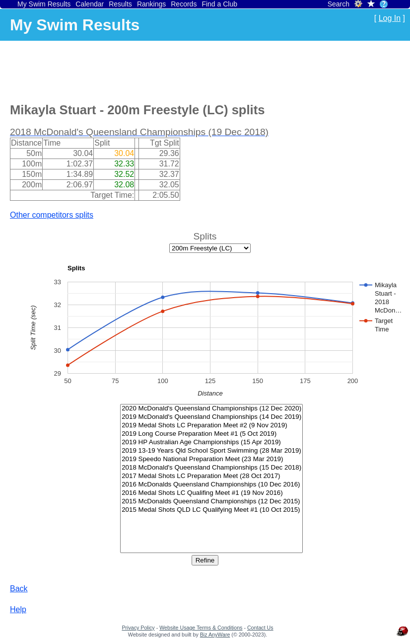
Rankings (151, 4)
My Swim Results (43, 4)
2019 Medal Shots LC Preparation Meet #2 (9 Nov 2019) (211, 425)
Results (120, 4)
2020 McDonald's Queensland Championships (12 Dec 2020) (211, 408)
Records (184, 4)
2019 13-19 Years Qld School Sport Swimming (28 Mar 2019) (211, 451)
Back (19, 588)
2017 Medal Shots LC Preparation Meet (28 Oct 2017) (211, 476)
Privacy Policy (138, 628)
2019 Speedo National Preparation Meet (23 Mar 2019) (211, 459)
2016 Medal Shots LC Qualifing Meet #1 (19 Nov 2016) (211, 493)
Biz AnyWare (215, 635)
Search (338, 4)
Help (18, 609)
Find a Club (219, 4)
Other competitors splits (51, 215)
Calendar (89, 4)
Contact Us (260, 628)
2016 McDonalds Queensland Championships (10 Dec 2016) (211, 484)
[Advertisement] (190, 70)
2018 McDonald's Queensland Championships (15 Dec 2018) (211, 468)
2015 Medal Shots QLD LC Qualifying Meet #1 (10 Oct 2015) (211, 510)
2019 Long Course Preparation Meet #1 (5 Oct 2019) (211, 434)
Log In (390, 18)
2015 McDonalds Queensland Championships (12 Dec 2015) (211, 501)
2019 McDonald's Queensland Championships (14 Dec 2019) (211, 417)
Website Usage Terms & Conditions (200, 628)
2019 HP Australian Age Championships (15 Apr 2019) (211, 442)
